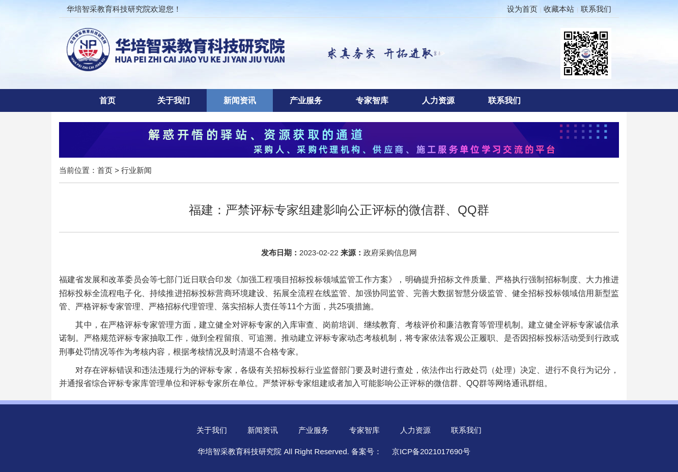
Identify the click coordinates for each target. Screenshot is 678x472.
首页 (107, 100)
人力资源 (438, 100)
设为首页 (522, 9)
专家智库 (372, 100)
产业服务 (306, 100)
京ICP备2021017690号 (431, 451)
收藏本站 (559, 9)
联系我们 (596, 9)
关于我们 (173, 100)
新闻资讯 (239, 100)
